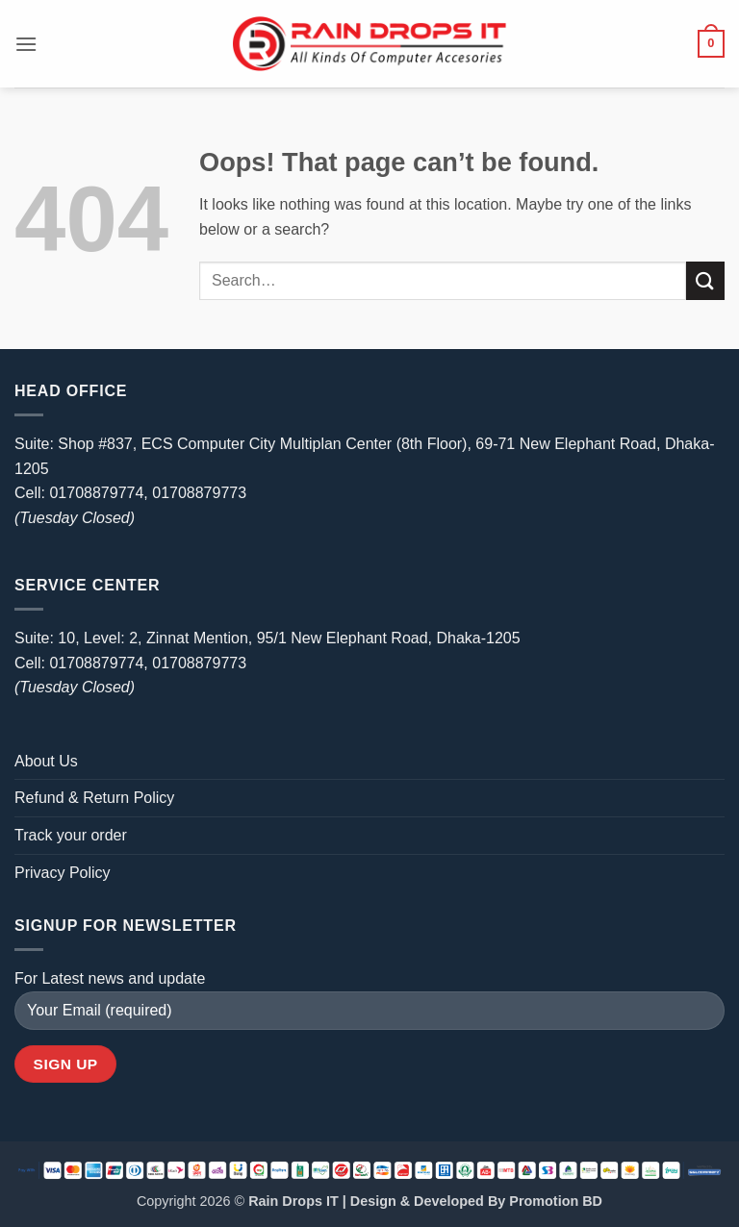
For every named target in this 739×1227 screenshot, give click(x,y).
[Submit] (705, 280)
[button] (26, 43)
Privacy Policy (62, 872)
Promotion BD (555, 1201)
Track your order (70, 835)
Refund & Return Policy (94, 797)
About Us (46, 761)
